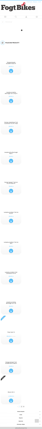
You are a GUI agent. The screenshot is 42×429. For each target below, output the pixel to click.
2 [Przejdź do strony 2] (21, 406)
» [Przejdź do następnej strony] (23, 406)
